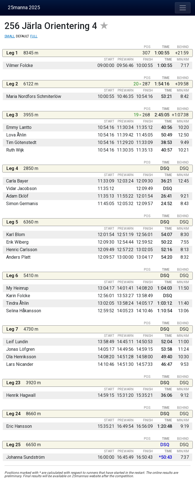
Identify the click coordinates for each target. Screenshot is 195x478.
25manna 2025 (24, 7)
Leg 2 (12, 84)
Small (9, 36)
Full (33, 36)
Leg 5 (12, 222)
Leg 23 (13, 382)
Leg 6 (12, 275)
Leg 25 (13, 444)
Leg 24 (13, 413)
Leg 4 (12, 168)
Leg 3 (12, 114)
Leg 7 (12, 329)
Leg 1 (12, 53)
